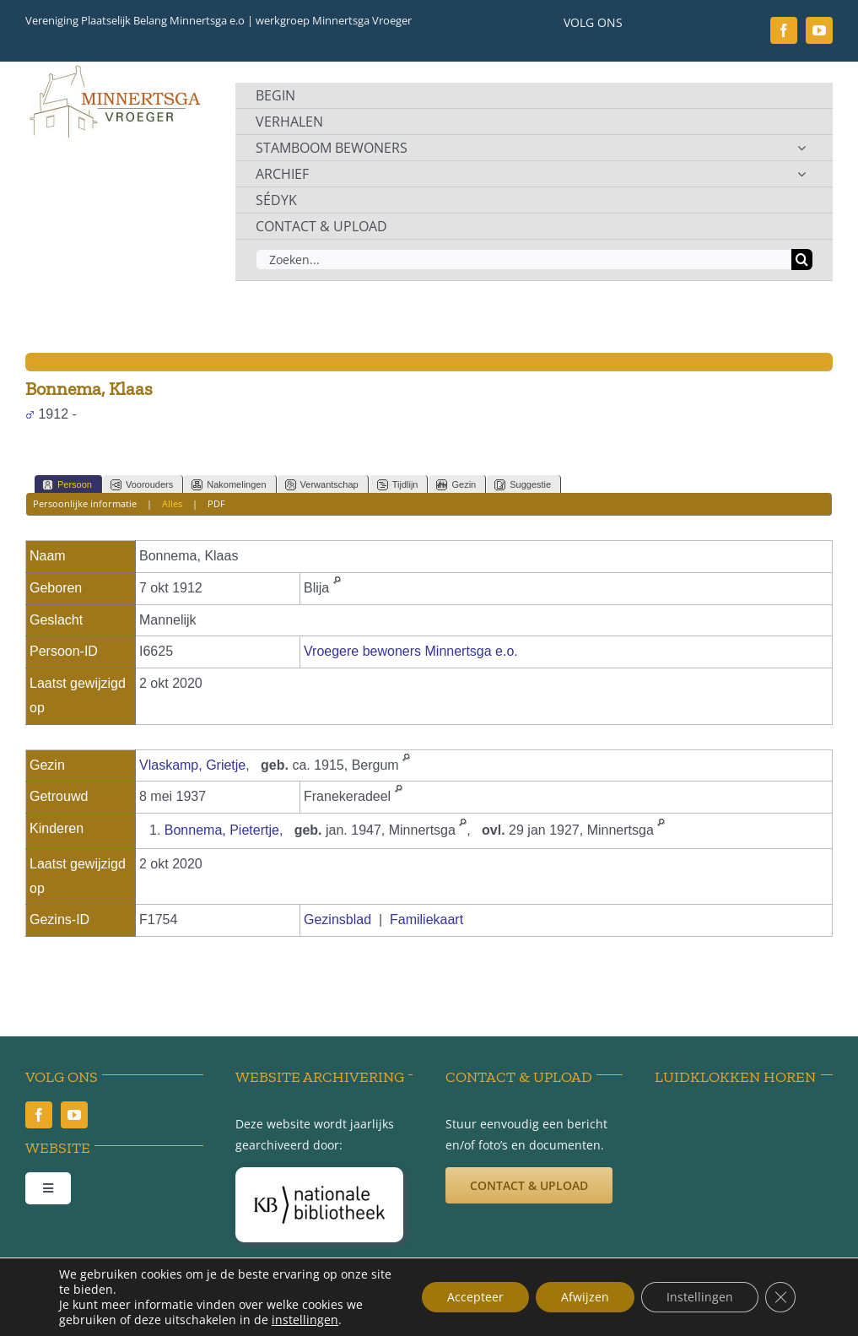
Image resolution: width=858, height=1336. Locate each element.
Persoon (67, 485)
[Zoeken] (801, 259)
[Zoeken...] (523, 259)
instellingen (305, 1320)
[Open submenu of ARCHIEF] (801, 174)
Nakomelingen (229, 485)
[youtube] (819, 30)
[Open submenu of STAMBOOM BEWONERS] (801, 147)
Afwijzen (585, 1297)
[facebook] (783, 30)
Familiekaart (426, 919)
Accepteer (475, 1297)
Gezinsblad (337, 919)
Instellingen (699, 1297)
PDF (216, 503)
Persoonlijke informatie (85, 503)
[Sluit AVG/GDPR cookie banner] (780, 1297)
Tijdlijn (397, 485)
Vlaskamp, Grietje (192, 765)
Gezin (456, 485)
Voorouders (142, 485)
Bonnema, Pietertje (222, 830)
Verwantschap (322, 485)
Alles (172, 503)
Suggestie (522, 485)
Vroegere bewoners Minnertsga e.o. (411, 651)
